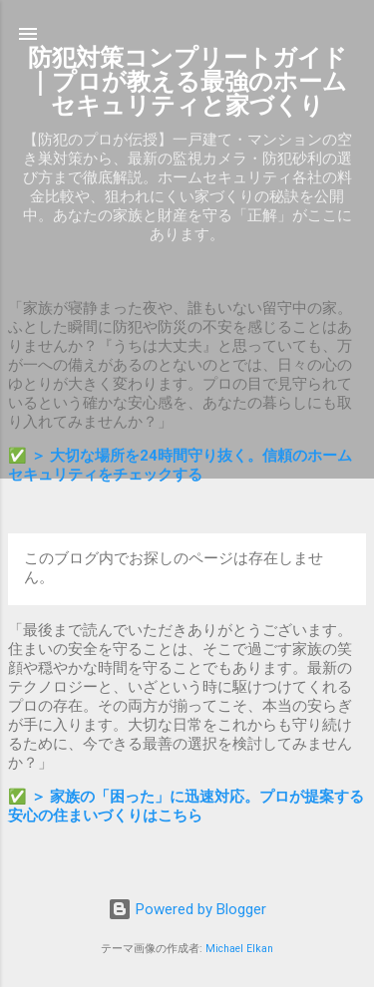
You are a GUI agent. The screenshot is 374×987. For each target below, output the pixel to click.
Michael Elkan (239, 948)
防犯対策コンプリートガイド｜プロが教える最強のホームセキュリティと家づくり (187, 82)
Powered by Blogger (187, 909)
